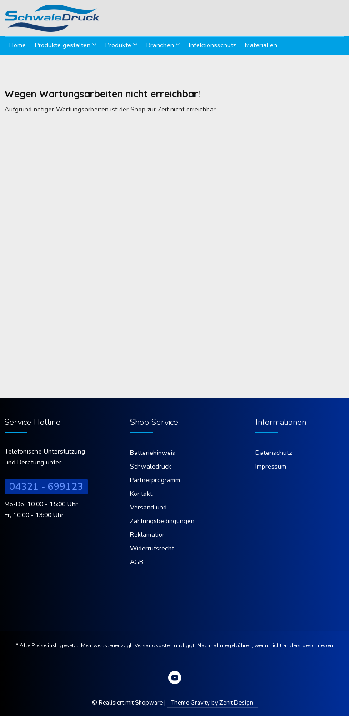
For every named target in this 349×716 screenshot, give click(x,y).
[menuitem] (17, 45)
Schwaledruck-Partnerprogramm (155, 473)
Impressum (270, 466)
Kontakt (141, 493)
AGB (136, 562)
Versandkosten (154, 645)
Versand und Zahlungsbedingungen (162, 514)
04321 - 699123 (46, 486)
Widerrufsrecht (152, 548)
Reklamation (148, 534)
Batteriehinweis (152, 453)
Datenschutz (273, 453)
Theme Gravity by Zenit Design (212, 703)
